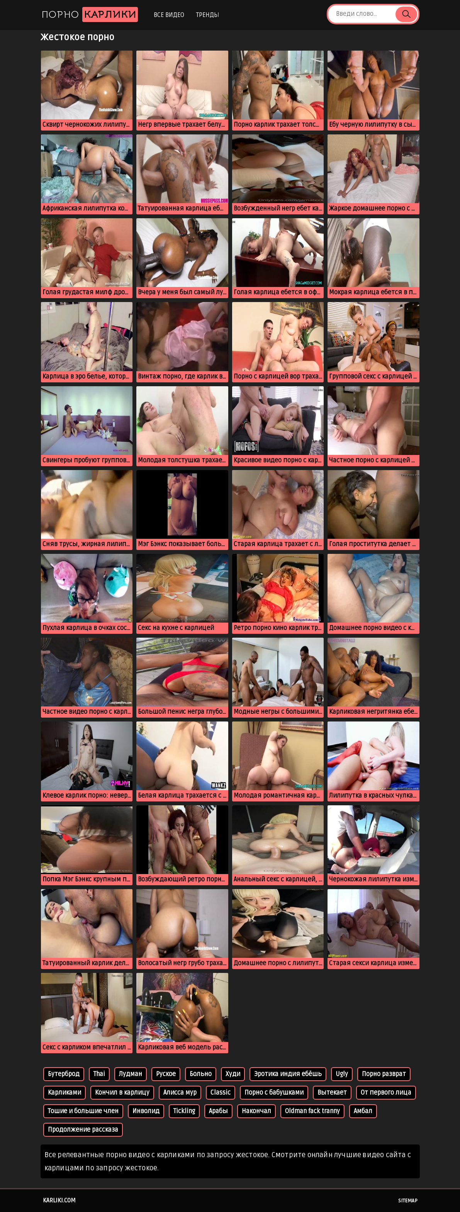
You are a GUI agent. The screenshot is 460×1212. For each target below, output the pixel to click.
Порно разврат (384, 1074)
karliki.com (59, 1200)
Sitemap (408, 1201)
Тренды (207, 15)
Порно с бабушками (274, 1093)
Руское (166, 1074)
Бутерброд (64, 1074)
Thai (99, 1074)
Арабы (218, 1111)
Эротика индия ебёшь (288, 1074)
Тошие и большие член (83, 1111)
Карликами (64, 1093)
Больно (201, 1074)
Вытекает (332, 1093)
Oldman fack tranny (312, 1111)
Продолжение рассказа (83, 1130)
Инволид (146, 1111)
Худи (233, 1074)
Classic (220, 1093)
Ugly (342, 1074)
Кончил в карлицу (122, 1093)
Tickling (184, 1111)
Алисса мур (180, 1093)
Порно (89, 14)
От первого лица (386, 1093)
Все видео (169, 15)
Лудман (130, 1074)
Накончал (256, 1111)
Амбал (363, 1111)
